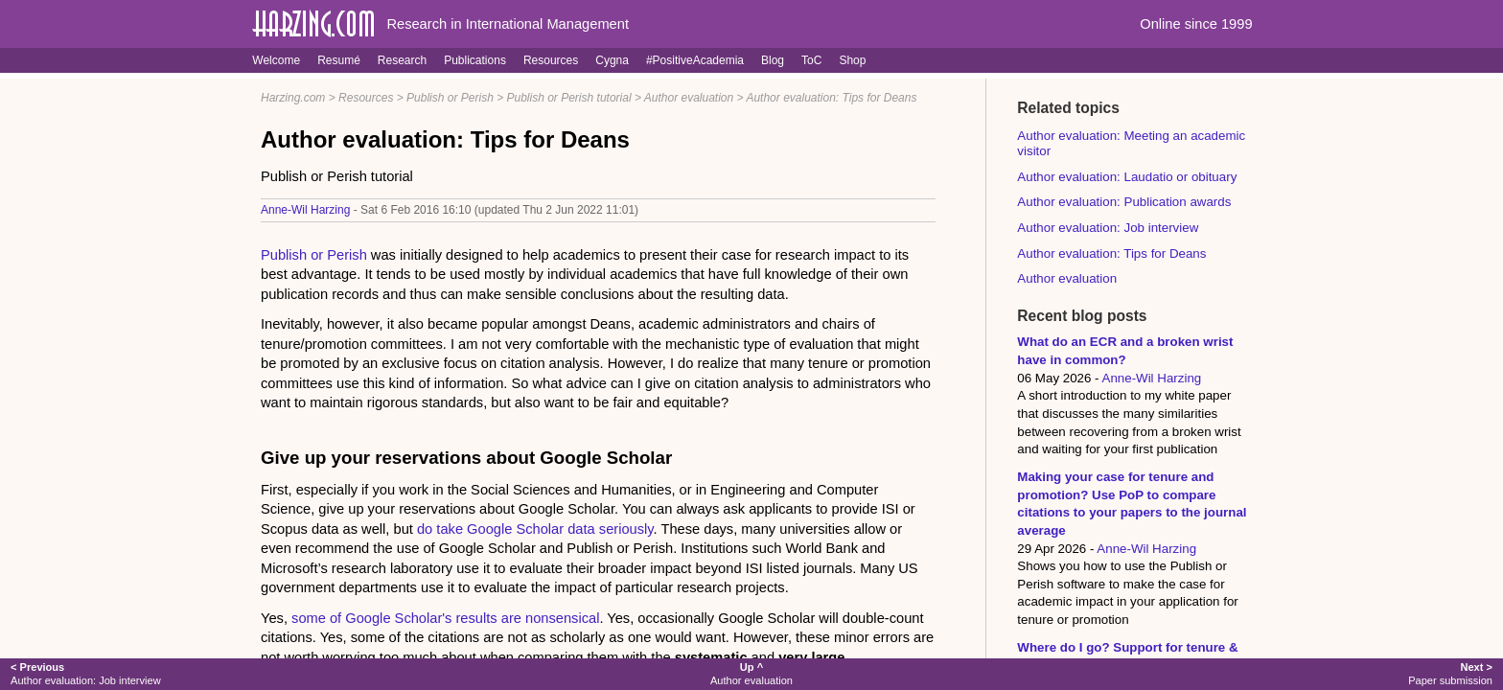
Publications (475, 60)
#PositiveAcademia (695, 60)
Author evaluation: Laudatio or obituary (1127, 177)
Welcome (276, 60)
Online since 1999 (1196, 24)
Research (402, 60)
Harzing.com (293, 97)
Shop (852, 60)
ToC (811, 60)
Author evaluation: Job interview (1107, 227)
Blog (772, 60)
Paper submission (1450, 673)
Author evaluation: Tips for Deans (831, 97)
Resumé (338, 60)
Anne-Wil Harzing (305, 210)
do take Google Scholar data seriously (535, 529)
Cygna (612, 60)
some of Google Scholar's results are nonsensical (445, 618)
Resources (550, 60)
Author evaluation (688, 97)
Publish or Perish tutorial (569, 97)
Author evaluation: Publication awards (1124, 202)
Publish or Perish (450, 97)
